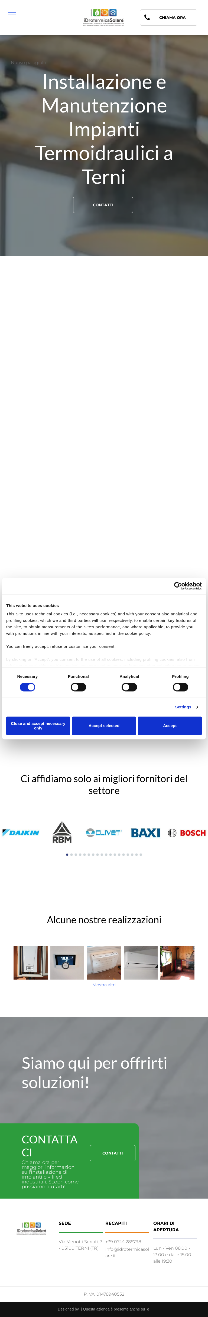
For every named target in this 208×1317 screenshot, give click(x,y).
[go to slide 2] (71, 855)
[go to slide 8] (97, 855)
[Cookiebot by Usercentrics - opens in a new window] (178, 586)
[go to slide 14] (123, 855)
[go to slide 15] (128, 855)
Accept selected (104, 726)
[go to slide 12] (115, 855)
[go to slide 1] (67, 855)
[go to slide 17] (136, 855)
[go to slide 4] (80, 855)
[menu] (12, 15)
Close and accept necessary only (38, 725)
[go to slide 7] (93, 855)
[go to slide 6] (89, 855)
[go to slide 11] (110, 855)
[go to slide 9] (102, 855)
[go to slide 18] (141, 855)
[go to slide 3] (76, 855)
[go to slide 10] (106, 855)
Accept (170, 726)
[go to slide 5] (84, 855)
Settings (183, 707)
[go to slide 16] (132, 855)
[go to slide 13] (119, 855)
